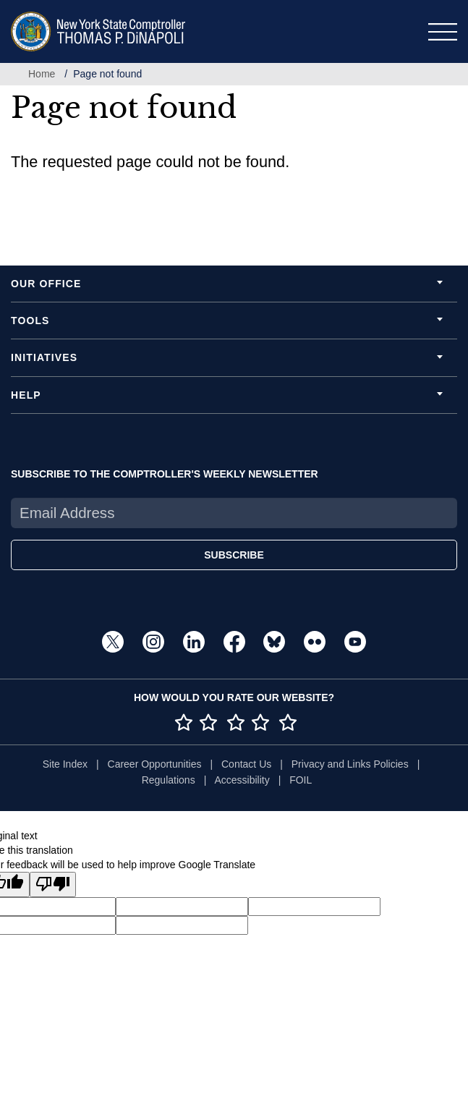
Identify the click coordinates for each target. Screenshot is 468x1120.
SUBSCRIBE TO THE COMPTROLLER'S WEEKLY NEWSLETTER (164, 474)
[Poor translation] (53, 884)
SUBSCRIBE (233, 555)
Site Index (65, 764)
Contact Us (246, 764)
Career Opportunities (155, 764)
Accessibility (241, 780)
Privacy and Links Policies (350, 764)
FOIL (300, 780)
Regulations (168, 780)
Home (41, 74)
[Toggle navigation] (442, 31)
